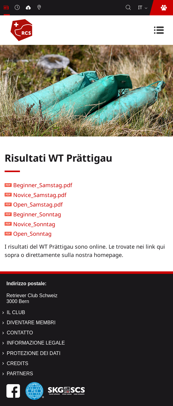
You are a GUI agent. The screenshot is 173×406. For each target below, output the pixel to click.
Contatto (20, 332)
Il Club (16, 312)
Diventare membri (31, 322)
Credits (17, 363)
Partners (20, 373)
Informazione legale (36, 342)
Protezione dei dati (33, 353)
